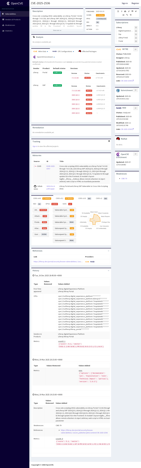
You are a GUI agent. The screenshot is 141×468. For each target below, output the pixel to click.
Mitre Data (40, 51)
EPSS (52, 204)
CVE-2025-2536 (40, 3)
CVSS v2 (102, 198)
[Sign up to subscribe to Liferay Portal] (136, 37)
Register (135, 3)
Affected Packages (88, 51)
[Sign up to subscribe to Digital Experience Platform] (136, 30)
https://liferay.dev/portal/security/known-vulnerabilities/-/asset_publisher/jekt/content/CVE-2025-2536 (73, 261)
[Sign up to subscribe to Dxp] (136, 34)
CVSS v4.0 (42, 198)
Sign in (125, 3)
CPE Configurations (63, 51)
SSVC (67, 204)
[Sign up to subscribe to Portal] (136, 41)
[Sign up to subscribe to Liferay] (136, 27)
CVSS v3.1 (65, 198)
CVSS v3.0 (84, 198)
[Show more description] (57, 30)
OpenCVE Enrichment (43, 57)
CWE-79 (124, 178)
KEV (37, 204)
